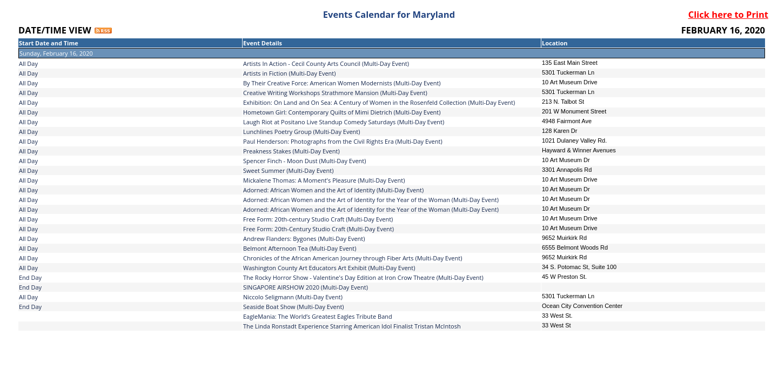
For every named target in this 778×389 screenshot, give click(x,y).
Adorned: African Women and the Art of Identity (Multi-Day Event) (333, 190)
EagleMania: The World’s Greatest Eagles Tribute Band (317, 316)
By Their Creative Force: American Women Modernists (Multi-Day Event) (342, 83)
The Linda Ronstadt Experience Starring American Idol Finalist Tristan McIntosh (352, 326)
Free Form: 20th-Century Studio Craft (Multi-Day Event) (318, 229)
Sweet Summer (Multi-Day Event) (288, 170)
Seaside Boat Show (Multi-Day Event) (293, 307)
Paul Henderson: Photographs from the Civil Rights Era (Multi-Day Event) (342, 141)
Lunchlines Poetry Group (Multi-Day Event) (301, 132)
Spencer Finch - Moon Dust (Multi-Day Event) (304, 161)
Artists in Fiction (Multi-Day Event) (289, 73)
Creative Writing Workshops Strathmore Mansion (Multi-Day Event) (335, 93)
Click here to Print (728, 14)
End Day (30, 277)
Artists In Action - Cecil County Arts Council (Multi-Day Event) (326, 63)
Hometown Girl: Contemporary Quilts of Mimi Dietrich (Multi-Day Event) (342, 112)
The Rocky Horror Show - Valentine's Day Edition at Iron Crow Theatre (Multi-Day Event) (363, 277)
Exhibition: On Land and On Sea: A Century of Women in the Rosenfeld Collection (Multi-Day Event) (379, 102)
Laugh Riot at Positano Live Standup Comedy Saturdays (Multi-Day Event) (343, 122)
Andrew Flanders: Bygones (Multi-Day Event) (304, 238)
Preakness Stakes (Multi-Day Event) (291, 151)
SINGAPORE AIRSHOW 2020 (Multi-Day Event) (305, 287)
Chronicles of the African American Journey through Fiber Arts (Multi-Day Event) (352, 258)
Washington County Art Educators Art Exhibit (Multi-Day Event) (329, 268)
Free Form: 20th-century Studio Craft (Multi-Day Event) (318, 219)
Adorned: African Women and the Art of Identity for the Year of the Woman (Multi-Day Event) (371, 200)
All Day (28, 63)
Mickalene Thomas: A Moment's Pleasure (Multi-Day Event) (324, 180)
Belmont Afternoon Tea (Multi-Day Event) (299, 248)
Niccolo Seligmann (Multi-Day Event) (293, 297)
